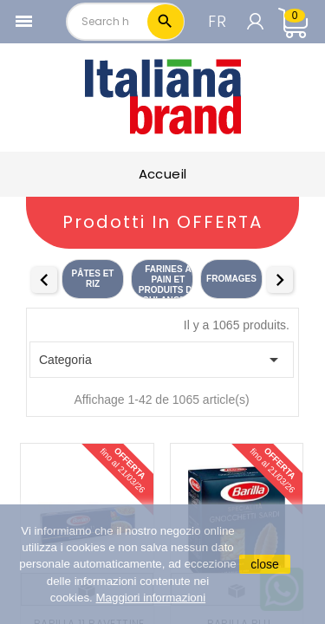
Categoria (161, 359)
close (264, 564)
